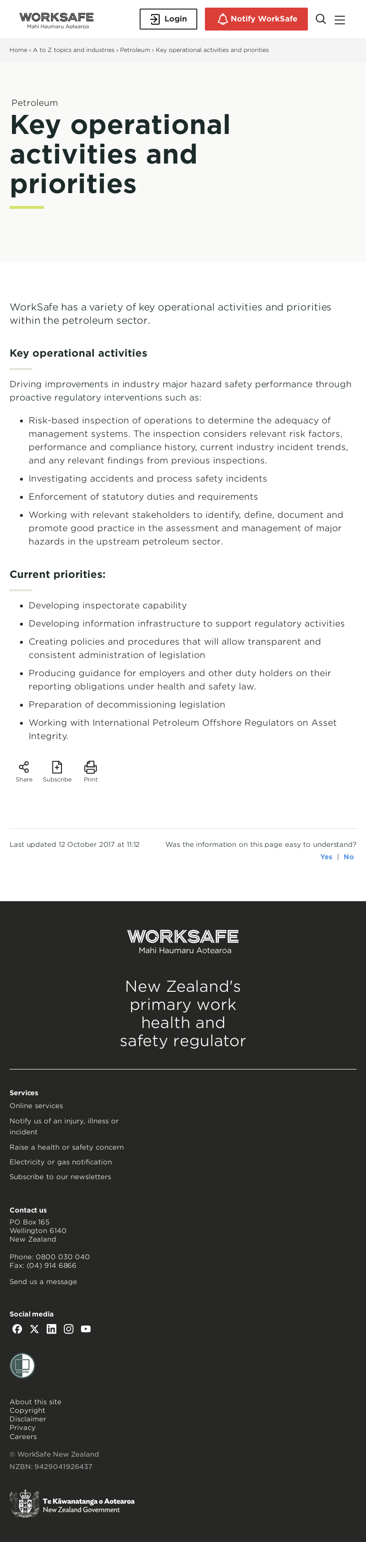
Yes (326, 857)
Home (18, 49)
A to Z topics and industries (73, 49)
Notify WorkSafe (256, 19)
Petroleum (135, 49)
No (349, 857)
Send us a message (43, 1281)
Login (168, 19)
